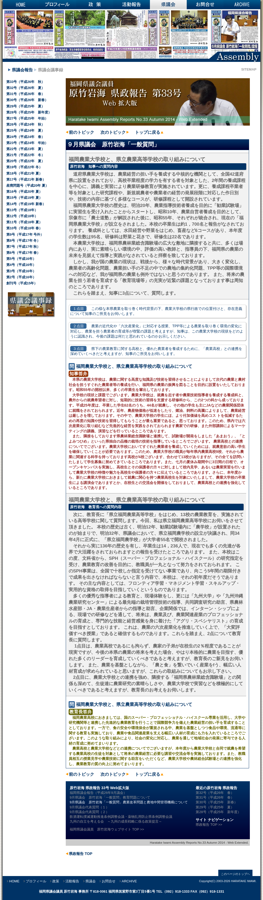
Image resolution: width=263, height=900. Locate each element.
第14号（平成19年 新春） (26, 204)
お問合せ (205, 4)
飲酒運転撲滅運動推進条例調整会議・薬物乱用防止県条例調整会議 (121, 817)
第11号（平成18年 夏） (24, 222)
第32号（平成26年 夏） (25, 88)
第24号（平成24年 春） (25, 137)
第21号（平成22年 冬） (25, 155)
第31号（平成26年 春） (215, 797)
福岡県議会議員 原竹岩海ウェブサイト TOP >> (107, 829)
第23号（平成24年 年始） (27, 143)
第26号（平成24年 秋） (25, 124)
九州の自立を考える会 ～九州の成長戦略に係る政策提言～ (116, 821)
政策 (94, 4)
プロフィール (57, 4)
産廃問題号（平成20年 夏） (27, 185)
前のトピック (81, 132)
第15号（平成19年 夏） (24, 198)
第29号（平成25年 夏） (215, 807)
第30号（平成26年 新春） (27, 100)
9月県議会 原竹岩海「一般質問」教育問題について (110, 797)
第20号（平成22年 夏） (25, 161)
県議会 (168, 4)
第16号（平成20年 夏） (24, 192)
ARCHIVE (242, 4)
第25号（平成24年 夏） (25, 130)
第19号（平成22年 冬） (24, 167)
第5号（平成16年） (21, 259)
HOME (21, 4)
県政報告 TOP (80, 854)
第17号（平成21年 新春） (26, 179)
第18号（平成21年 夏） (24, 173)
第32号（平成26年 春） (215, 793)
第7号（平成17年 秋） (23, 247)
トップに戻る (147, 132)
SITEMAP (248, 69)
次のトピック (113, 132)
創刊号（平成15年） (21, 283)
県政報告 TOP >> (209, 825)
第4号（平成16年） (21, 265)
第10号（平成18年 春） (24, 228)
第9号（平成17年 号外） (25, 234)
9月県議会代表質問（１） (89, 807)
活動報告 (131, 4)
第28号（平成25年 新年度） (218, 812)
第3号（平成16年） (21, 271)
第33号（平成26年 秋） (25, 82)
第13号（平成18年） (22, 210)
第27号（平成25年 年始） (27, 118)
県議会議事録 (50, 70)
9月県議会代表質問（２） (89, 812)
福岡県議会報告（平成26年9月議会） (98, 793)
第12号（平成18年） (22, 216)
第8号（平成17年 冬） (23, 241)
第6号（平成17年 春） (23, 253)
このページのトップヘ (235, 874)
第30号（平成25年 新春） (216, 802)
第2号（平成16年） (21, 277)
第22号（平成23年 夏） (25, 149)
